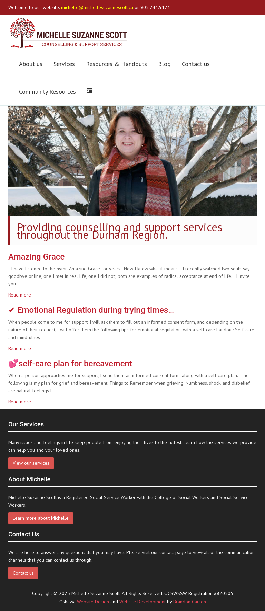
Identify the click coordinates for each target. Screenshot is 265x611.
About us (30, 64)
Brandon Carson (189, 602)
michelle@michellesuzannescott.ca (97, 7)
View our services (31, 463)
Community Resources (47, 91)
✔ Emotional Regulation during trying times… (91, 310)
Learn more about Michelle (41, 518)
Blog (164, 64)
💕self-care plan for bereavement (70, 363)
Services (64, 64)
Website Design (93, 602)
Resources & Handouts (116, 64)
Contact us (196, 64)
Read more (19, 295)
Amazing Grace (36, 257)
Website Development (142, 602)
